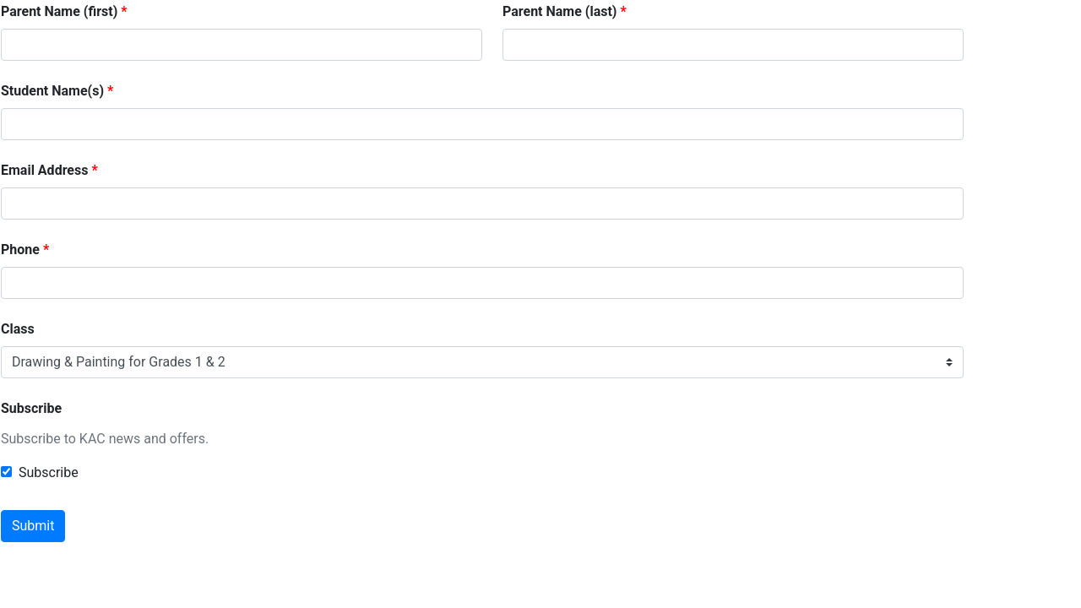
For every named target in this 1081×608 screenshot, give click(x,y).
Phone (20, 250)
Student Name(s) (52, 91)
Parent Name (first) (59, 11)
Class (18, 329)
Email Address (44, 170)
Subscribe (31, 408)
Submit (33, 526)
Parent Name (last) (559, 11)
